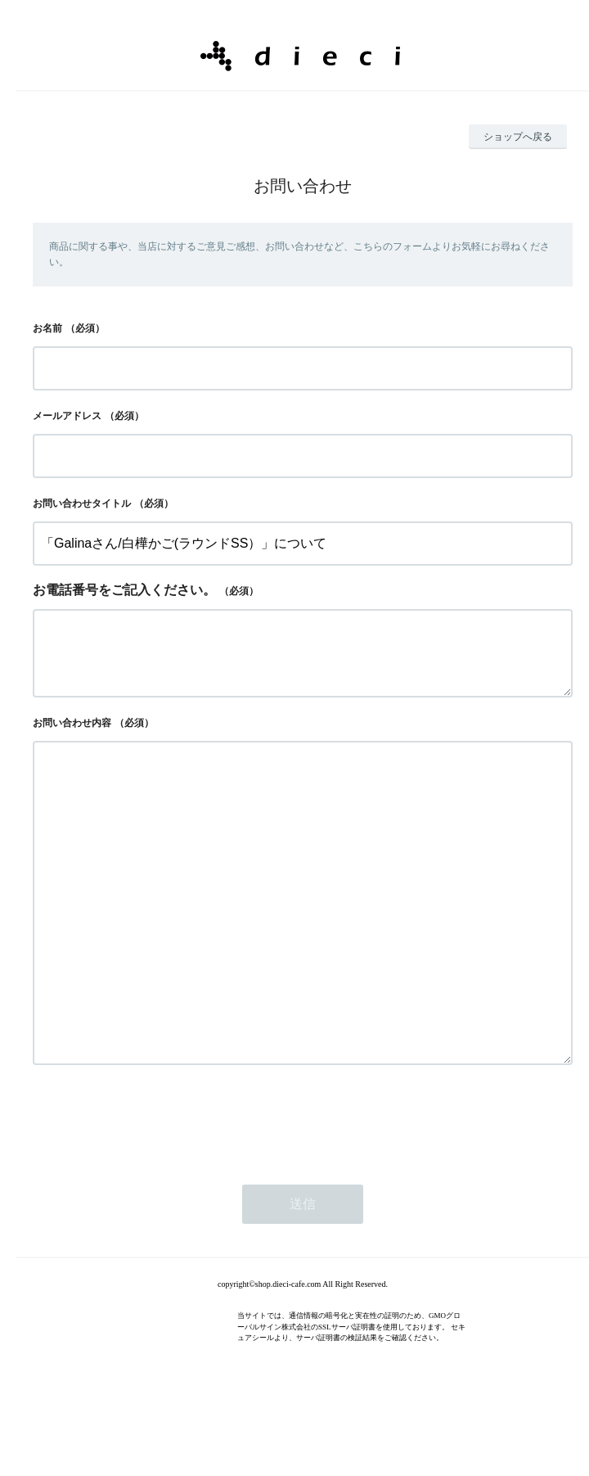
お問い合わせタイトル (82, 503)
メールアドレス (67, 416)
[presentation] (157, 1198)
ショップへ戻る (517, 136)
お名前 (47, 328)
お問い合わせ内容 (72, 736)
